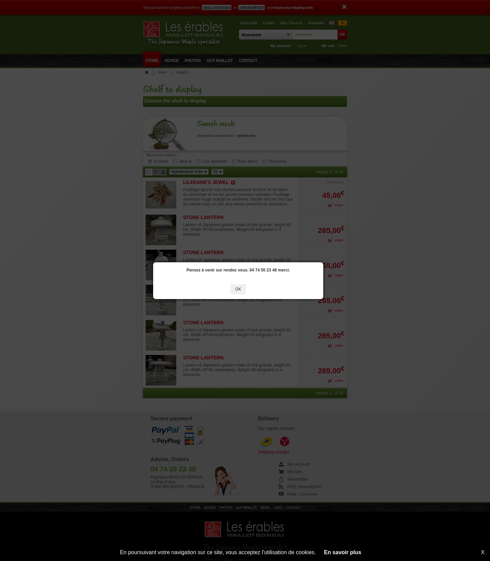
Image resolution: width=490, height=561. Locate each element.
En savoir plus (342, 552)
